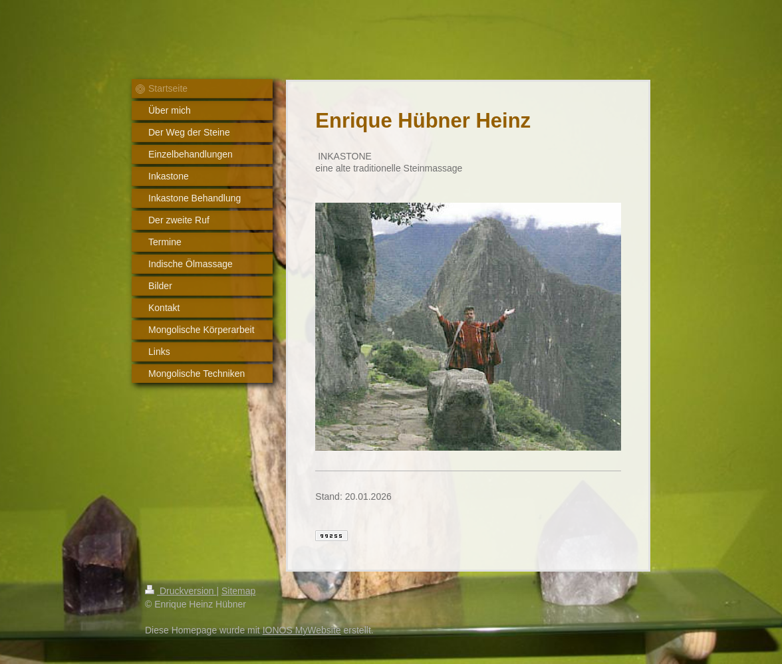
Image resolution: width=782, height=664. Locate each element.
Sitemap (238, 591)
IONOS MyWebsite (302, 630)
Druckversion (180, 591)
